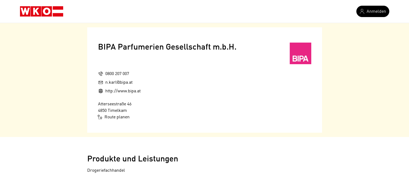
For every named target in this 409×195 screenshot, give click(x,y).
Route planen (114, 117)
